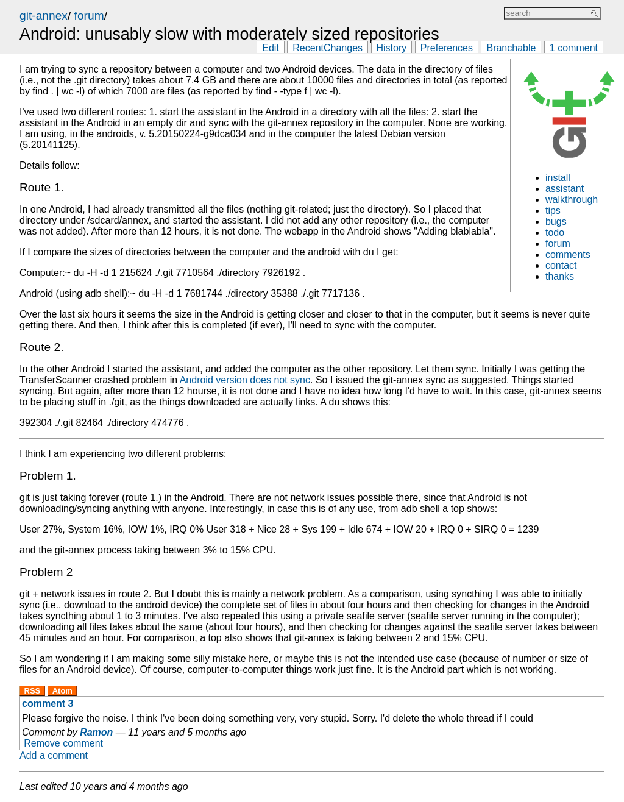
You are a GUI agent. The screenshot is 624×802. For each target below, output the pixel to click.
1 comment (574, 48)
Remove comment (63, 743)
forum (89, 15)
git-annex (44, 15)
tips (553, 210)
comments (567, 254)
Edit (270, 48)
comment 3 (47, 703)
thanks (559, 276)
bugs (556, 221)
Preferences (446, 48)
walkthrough (571, 199)
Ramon (96, 732)
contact (561, 265)
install (557, 177)
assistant (564, 188)
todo (554, 232)
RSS (32, 690)
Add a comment (54, 755)
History (392, 48)
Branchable (511, 48)
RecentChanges (327, 48)
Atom (62, 690)
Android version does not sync (245, 380)
